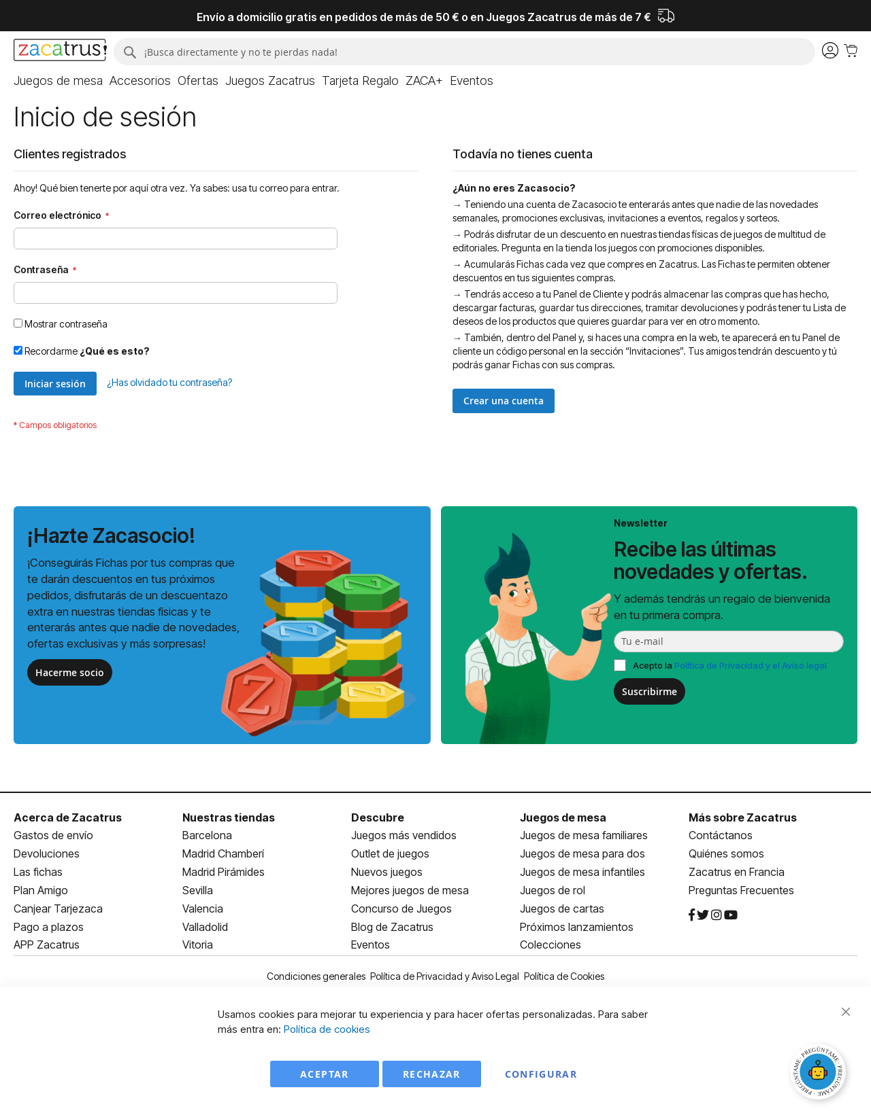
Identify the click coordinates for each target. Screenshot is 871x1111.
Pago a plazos (49, 927)
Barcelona (207, 835)
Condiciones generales (316, 976)
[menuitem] (58, 81)
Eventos (370, 944)
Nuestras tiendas (228, 817)
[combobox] (464, 51)
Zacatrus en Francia (737, 872)
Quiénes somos (726, 853)
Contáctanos (721, 835)
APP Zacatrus (47, 944)
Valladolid (205, 927)
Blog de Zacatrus (392, 927)
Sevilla (197, 890)
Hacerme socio (69, 672)
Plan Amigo (41, 890)
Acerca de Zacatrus (68, 817)
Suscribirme (649, 691)
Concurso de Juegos (401, 908)
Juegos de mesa (563, 817)
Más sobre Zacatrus (743, 817)
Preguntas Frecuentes (741, 890)
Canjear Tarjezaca (58, 908)
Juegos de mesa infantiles (582, 872)
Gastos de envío (53, 835)
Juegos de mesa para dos (582, 853)
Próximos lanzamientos (577, 927)
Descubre (377, 817)
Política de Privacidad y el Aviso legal (750, 665)
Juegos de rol (552, 890)
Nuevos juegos (387, 872)
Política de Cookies (564, 976)
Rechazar (432, 1074)
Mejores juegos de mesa (410, 890)
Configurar (541, 1074)
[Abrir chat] (820, 1073)
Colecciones (550, 944)
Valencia (202, 908)
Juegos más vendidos (404, 835)
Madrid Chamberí (223, 853)
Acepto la (730, 665)
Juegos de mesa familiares (584, 835)
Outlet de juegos (390, 853)
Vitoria (197, 944)
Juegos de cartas (562, 908)
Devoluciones (47, 853)
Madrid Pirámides (223, 872)
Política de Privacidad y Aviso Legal (444, 976)
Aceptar (324, 1074)
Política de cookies (327, 1029)
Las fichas (38, 872)
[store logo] (60, 51)
